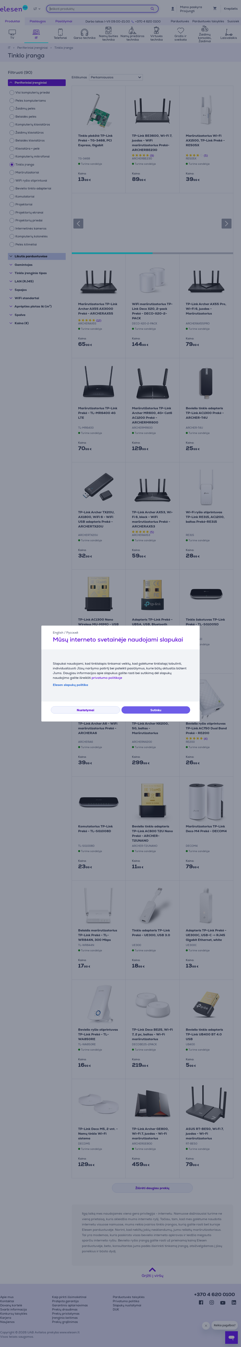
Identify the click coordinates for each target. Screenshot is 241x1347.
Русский (72, 632)
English (58, 632)
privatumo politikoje (107, 678)
